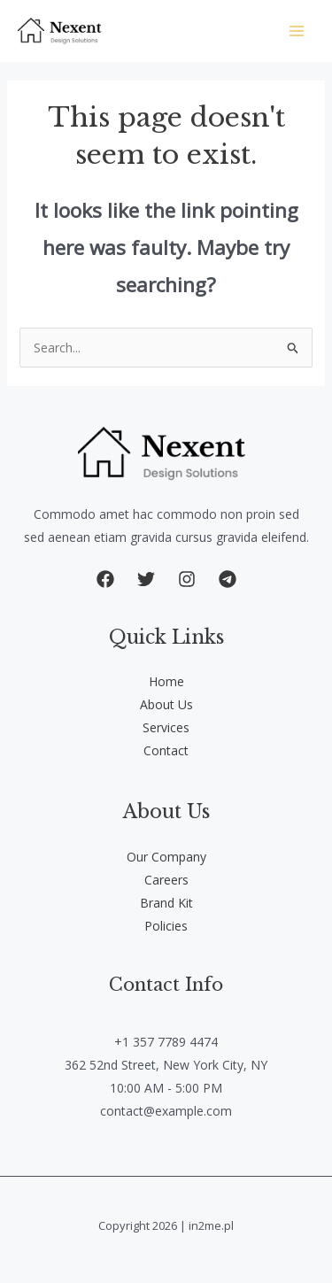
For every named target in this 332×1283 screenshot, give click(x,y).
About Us (166, 704)
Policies (166, 925)
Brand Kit (166, 902)
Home (166, 681)
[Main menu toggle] (296, 31)
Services (166, 727)
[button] (105, 579)
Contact (166, 750)
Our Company (166, 856)
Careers (166, 879)
